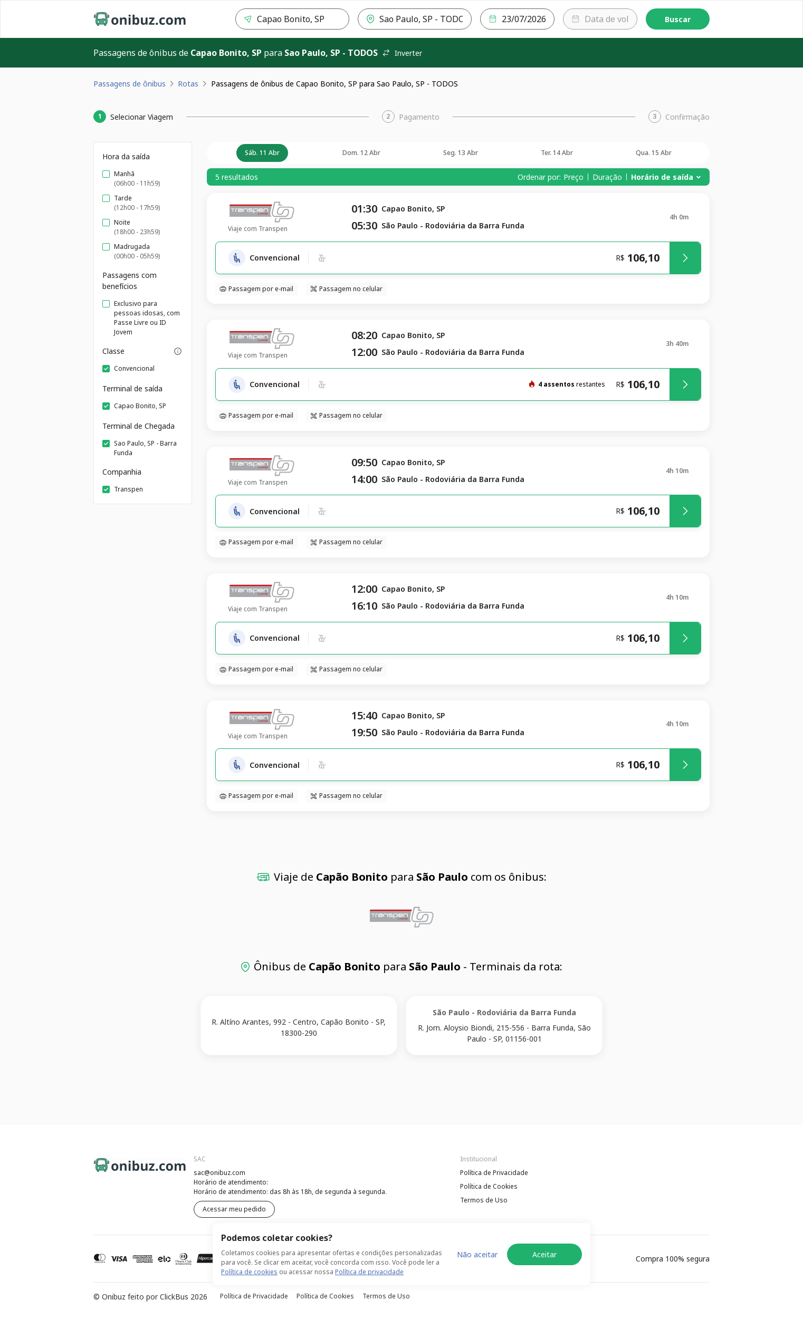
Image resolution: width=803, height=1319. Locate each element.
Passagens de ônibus (129, 84)
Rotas (188, 84)
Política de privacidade (369, 1271)
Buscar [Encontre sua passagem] (678, 19)
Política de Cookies (489, 1186)
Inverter (402, 53)
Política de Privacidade (494, 1172)
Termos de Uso (484, 1200)
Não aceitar (477, 1254)
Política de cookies (249, 1271)
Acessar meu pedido (234, 1209)
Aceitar (544, 1254)
